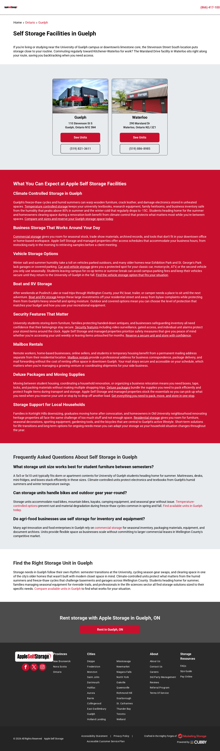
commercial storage (108, 527)
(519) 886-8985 (139, 149)
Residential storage (147, 417)
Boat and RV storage (43, 297)
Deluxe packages (118, 387)
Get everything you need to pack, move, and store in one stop (153, 396)
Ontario (30, 22)
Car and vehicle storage (74, 267)
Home (17, 22)
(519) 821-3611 (80, 149)
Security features (86, 327)
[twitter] (34, 667)
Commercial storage (27, 236)
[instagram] (42, 667)
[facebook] (25, 667)
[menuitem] (69, 661)
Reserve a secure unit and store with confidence (158, 335)
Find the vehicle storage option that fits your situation (132, 275)
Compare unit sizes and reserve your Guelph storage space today (69, 219)
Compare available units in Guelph (57, 588)
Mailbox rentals (78, 357)
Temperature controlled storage (46, 206)
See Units (80, 137)
